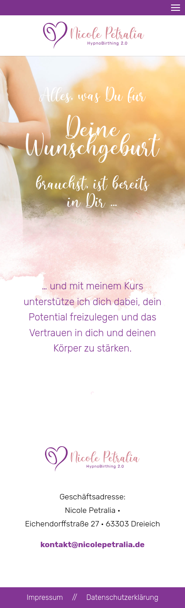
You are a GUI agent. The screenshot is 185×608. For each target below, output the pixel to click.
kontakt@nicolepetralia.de (93, 544)
